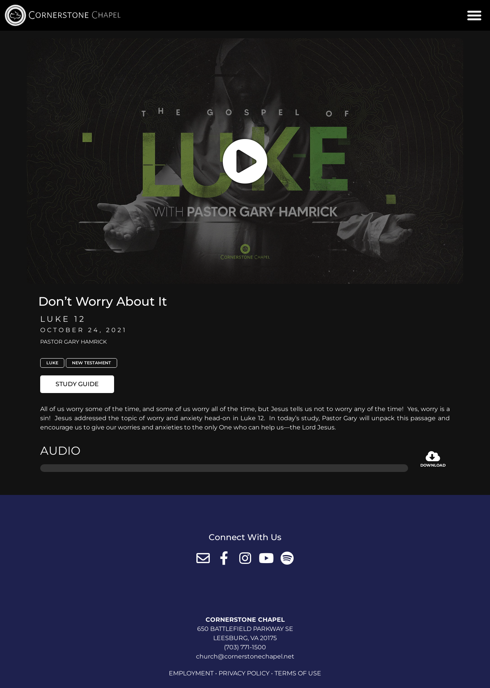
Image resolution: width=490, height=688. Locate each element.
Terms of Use (297, 673)
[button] (474, 15)
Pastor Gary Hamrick (73, 341)
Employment (191, 673)
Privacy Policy (244, 673)
